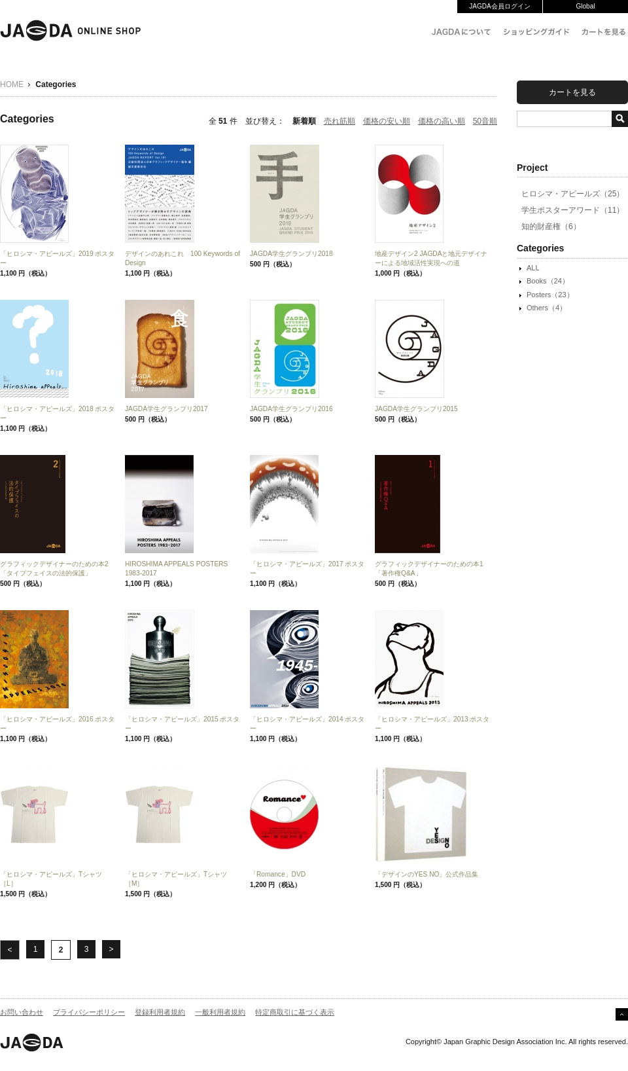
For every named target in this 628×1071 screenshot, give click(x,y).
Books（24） (548, 281)
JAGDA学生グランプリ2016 (291, 408)
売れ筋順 (339, 121)
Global (585, 6)
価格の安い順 (386, 121)
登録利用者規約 (160, 1012)
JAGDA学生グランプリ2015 (416, 408)
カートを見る (572, 92)
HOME (12, 84)
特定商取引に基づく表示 (294, 1012)
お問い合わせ (21, 1012)
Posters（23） (550, 295)
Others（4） (547, 308)
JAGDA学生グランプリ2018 (291, 253)
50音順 (485, 121)
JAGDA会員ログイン (499, 6)
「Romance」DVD (277, 874)
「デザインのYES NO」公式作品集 (427, 874)
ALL (533, 268)
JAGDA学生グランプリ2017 (166, 408)
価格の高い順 (441, 121)
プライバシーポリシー (89, 1012)
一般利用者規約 (220, 1012)
